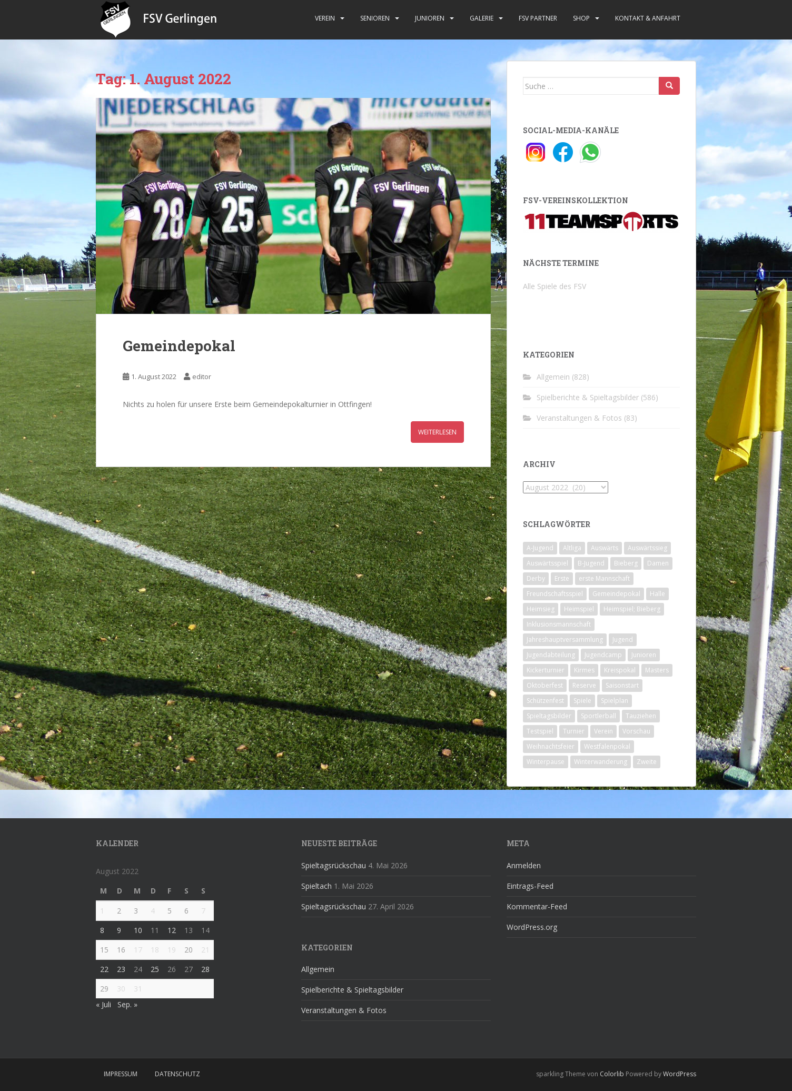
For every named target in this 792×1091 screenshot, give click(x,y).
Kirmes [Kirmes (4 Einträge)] (584, 670)
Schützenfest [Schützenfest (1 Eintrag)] (545, 700)
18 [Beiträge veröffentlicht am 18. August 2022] (155, 950)
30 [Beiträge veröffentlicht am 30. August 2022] (121, 989)
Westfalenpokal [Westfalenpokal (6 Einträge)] (607, 746)
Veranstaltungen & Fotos (579, 418)
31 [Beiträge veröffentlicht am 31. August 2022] (138, 989)
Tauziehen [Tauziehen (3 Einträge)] (641, 715)
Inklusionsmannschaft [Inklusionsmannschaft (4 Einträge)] (559, 624)
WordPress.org (532, 927)
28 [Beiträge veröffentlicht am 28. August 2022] (205, 969)
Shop (581, 18)
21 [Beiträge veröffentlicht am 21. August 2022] (205, 950)
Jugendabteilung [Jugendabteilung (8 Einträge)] (551, 654)
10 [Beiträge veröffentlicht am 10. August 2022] (138, 930)
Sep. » (127, 1004)
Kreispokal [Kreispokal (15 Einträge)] (620, 670)
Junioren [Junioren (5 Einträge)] (643, 654)
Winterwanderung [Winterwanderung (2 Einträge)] (600, 761)
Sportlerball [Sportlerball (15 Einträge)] (598, 715)
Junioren (429, 18)
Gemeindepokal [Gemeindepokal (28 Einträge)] (616, 593)
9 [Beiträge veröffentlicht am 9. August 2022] (119, 930)
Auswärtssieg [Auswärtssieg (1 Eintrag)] (647, 547)
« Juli (103, 1004)
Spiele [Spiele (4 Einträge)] (582, 700)
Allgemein (553, 377)
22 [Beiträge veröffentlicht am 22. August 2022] (104, 969)
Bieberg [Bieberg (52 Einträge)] (626, 563)
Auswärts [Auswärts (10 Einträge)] (604, 547)
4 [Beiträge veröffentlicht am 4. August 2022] (153, 911)
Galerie (481, 18)
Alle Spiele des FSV (554, 286)
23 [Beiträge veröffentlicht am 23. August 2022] (121, 969)
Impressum (120, 1073)
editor (201, 376)
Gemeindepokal (179, 345)
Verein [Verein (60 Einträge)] (603, 731)
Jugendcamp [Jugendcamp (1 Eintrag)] (603, 654)
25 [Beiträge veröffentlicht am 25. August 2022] (155, 969)
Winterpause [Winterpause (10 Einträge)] (546, 761)
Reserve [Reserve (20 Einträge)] (584, 685)
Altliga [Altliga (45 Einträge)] (572, 547)
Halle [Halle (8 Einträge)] (657, 593)
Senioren (375, 18)
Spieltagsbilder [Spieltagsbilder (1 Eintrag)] (549, 715)
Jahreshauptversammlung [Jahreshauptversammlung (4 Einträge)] (565, 639)
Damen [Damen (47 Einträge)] (658, 563)
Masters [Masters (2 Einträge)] (657, 670)
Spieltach (316, 886)
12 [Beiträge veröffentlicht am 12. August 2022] (171, 930)
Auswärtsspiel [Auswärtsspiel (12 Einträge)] (547, 563)
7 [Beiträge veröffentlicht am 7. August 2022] (203, 911)
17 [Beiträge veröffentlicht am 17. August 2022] (138, 950)
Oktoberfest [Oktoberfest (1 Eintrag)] (545, 685)
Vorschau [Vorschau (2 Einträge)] (636, 731)
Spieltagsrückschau (333, 865)
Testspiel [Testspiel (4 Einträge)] (540, 731)
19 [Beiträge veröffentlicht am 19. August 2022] (171, 950)
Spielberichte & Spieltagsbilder (588, 397)
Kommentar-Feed (537, 906)
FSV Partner (538, 18)
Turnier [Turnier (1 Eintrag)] (574, 731)
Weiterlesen (437, 432)
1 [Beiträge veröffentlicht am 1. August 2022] (102, 911)
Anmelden (524, 865)
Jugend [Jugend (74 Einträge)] (622, 639)
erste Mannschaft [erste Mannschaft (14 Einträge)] (604, 578)
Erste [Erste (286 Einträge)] (562, 578)
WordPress (679, 1073)
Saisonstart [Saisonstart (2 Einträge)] (622, 685)
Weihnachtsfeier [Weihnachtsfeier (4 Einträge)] (551, 746)
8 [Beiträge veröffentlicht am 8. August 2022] (102, 930)
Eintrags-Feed (530, 886)
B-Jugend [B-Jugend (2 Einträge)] (591, 563)
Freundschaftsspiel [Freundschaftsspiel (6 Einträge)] (555, 593)
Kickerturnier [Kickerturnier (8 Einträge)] (546, 670)
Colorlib (612, 1073)
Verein (325, 18)
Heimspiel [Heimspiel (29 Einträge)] (579, 608)
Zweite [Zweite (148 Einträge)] (647, 761)
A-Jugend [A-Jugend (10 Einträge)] (540, 547)
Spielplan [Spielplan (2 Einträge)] (614, 700)
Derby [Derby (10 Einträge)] (536, 578)
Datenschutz (177, 1073)
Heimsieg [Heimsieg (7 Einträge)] (541, 608)
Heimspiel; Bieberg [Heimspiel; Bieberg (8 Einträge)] (631, 608)
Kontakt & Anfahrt (647, 18)
